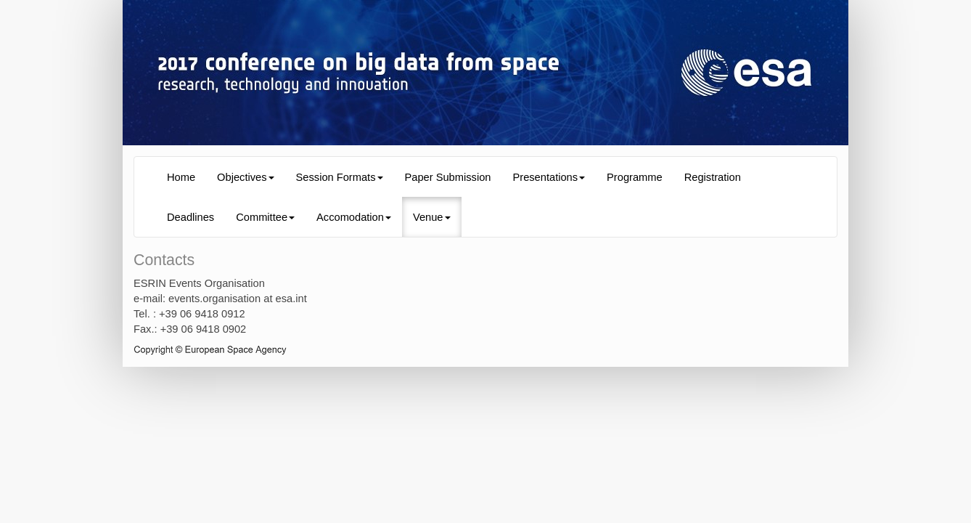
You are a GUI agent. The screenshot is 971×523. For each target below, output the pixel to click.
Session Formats (339, 177)
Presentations (548, 177)
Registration (712, 177)
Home (181, 177)
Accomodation (353, 217)
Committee (265, 217)
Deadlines (190, 217)
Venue (432, 217)
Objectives (245, 177)
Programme (635, 177)
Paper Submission (448, 177)
